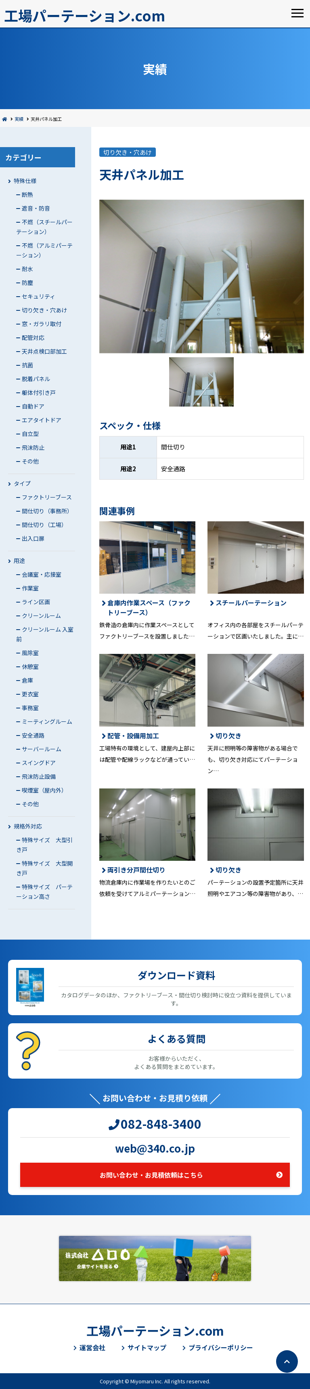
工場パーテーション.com (84, 15)
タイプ (22, 483)
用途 (19, 560)
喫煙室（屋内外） (44, 790)
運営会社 (92, 1347)
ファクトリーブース (47, 497)
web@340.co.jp (155, 1147)
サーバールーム (41, 749)
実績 (19, 119)
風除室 (30, 653)
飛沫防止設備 (39, 776)
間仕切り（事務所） (47, 511)
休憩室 (30, 666)
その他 (30, 461)
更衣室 (30, 694)
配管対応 (33, 337)
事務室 (30, 708)
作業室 (30, 588)
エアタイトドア (41, 420)
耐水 (27, 269)
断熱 (27, 194)
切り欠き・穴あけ (44, 310)
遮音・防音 (36, 208)
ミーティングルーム (47, 721)
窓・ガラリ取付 (41, 324)
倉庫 (27, 680)
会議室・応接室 (41, 574)
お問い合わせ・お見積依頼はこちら (151, 1175)
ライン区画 (36, 602)
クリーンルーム (41, 615)
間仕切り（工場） (44, 525)
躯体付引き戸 (39, 392)
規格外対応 (28, 826)
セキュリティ (38, 296)
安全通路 (33, 735)
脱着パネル (36, 379)
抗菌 (27, 365)
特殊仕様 (25, 181)
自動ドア (33, 406)
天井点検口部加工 (44, 351)
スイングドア (39, 763)
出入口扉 (33, 538)
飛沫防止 (33, 447)
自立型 (30, 434)
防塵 (27, 282)
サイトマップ (147, 1347)
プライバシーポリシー (221, 1347)
